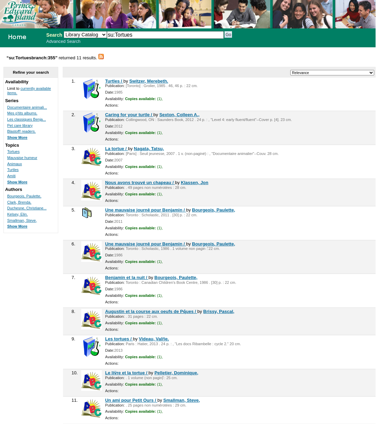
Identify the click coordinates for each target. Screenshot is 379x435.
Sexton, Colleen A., (179, 114)
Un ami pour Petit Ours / (131, 400)
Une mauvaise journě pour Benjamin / (145, 210)
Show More (17, 137)
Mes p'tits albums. (22, 113)
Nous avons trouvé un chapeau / (140, 182)
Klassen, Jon (194, 182)
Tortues (13, 151)
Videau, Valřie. (154, 338)
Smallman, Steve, (181, 400)
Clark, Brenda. (19, 202)
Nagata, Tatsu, (149, 148)
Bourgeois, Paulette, (213, 210)
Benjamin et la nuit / (126, 277)
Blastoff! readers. (21, 131)
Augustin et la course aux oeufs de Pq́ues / (151, 311)
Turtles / (114, 81)
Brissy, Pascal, (218, 311)
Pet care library (20, 125)
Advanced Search (63, 41)
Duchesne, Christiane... (27, 208)
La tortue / (116, 148)
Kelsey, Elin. (17, 214)
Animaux (14, 164)
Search (54, 35)
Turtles (13, 170)
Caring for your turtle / (129, 114)
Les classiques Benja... (26, 119)
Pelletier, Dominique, (176, 372)
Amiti (11, 176)
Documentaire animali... (27, 107)
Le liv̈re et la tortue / (127, 372)
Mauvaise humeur (22, 158)
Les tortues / (119, 338)
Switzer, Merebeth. (148, 81)
